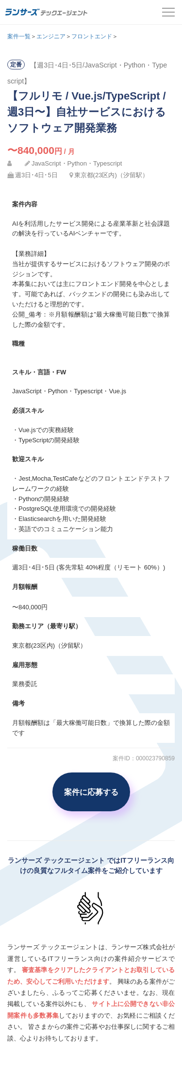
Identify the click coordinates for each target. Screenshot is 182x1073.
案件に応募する (91, 792)
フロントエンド (91, 36)
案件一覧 (19, 36)
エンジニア (51, 36)
